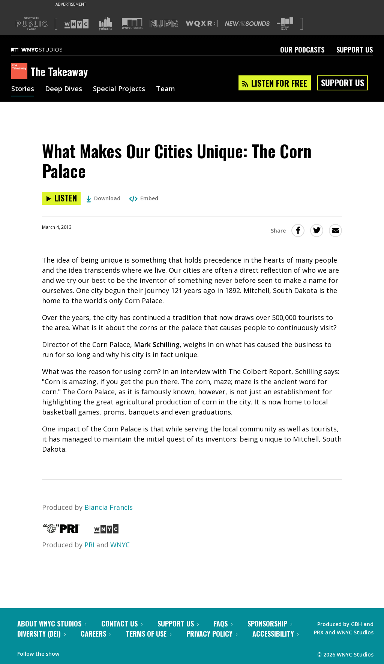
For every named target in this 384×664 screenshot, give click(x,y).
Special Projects (119, 89)
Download (103, 198)
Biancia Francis (108, 507)
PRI (89, 544)
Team (165, 89)
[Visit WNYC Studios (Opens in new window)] (132, 23)
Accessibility (275, 633)
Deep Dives (63, 89)
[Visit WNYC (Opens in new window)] (76, 24)
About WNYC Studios (51, 623)
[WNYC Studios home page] (46, 49)
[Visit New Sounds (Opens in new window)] (247, 23)
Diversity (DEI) (41, 633)
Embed (143, 198)
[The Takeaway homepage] (20, 71)
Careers (96, 633)
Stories (22, 89)
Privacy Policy (211, 633)
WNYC (120, 544)
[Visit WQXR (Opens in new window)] (202, 23)
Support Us (354, 49)
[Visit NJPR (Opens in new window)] (164, 24)
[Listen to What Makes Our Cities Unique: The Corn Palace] (61, 198)
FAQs (223, 623)
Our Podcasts (302, 49)
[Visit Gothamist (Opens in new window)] (105, 23)
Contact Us (121, 623)
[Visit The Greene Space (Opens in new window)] (285, 23)
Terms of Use (148, 633)
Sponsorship (270, 623)
